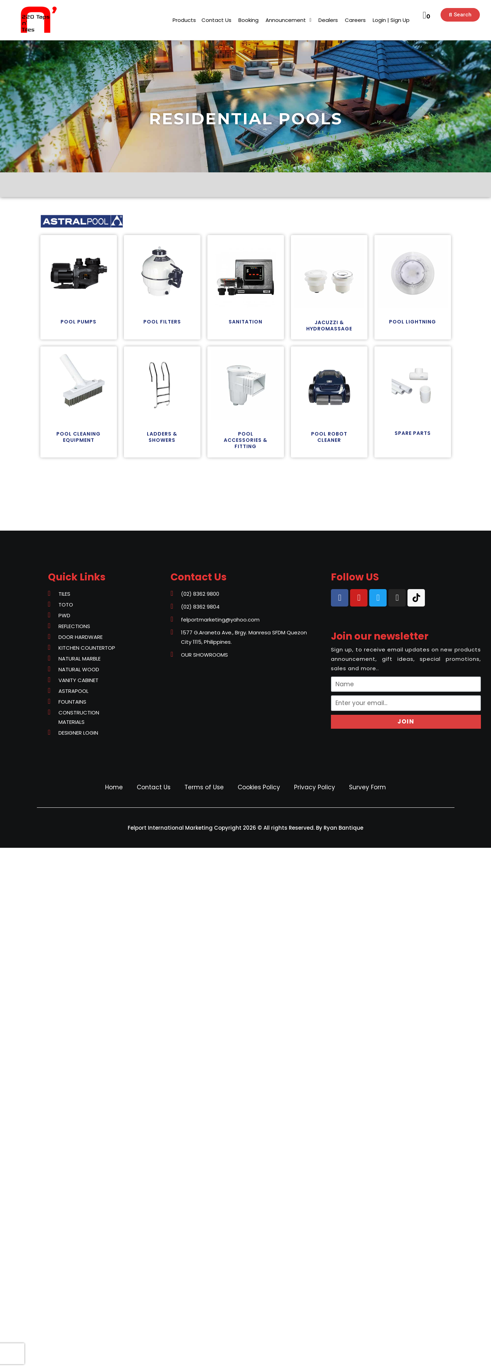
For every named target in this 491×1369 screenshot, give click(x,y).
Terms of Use (204, 787)
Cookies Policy (259, 787)
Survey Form (367, 787)
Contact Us (154, 787)
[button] (184, 20)
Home (114, 787)
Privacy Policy (314, 787)
